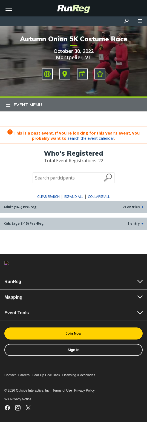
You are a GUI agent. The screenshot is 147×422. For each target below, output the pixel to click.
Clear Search (48, 196)
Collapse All (99, 196)
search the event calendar (91, 138)
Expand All (73, 196)
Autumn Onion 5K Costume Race (73, 39)
